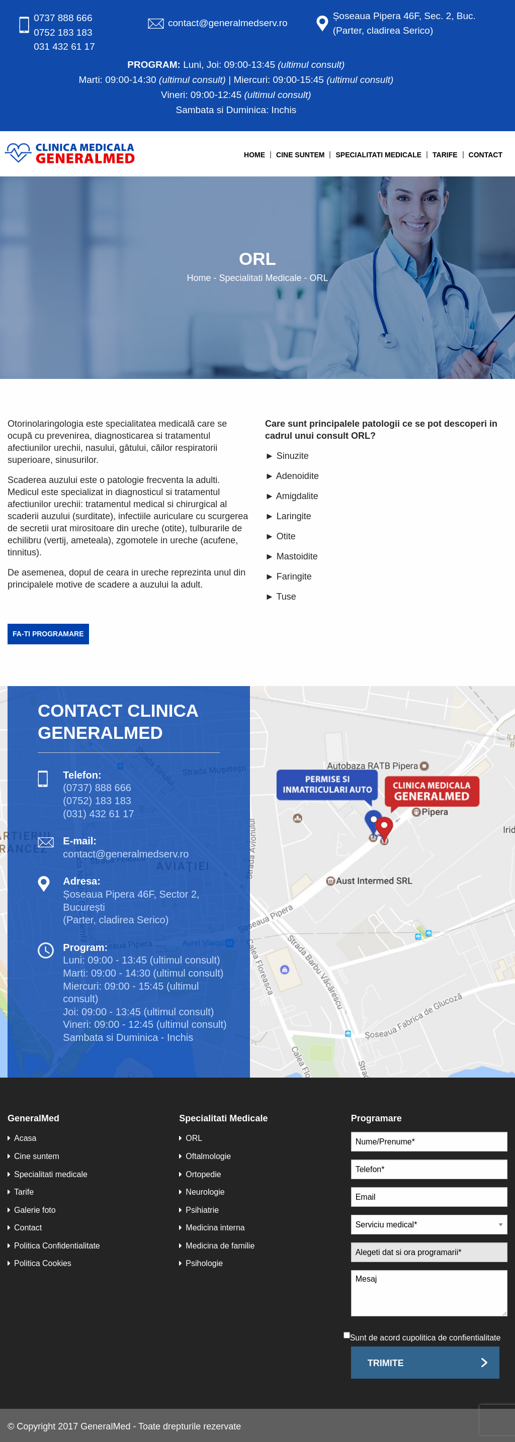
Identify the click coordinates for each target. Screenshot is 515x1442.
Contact (485, 154)
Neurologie (201, 1192)
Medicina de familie (216, 1245)
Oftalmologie (205, 1156)
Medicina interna (211, 1227)
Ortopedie (200, 1174)
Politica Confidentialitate (54, 1245)
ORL (190, 1138)
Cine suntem (300, 154)
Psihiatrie (199, 1210)
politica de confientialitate (456, 1337)
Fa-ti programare (48, 634)
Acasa (22, 1138)
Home (254, 154)
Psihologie (201, 1263)
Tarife (445, 154)
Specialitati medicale (378, 154)
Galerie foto (32, 1210)
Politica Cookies (39, 1263)
